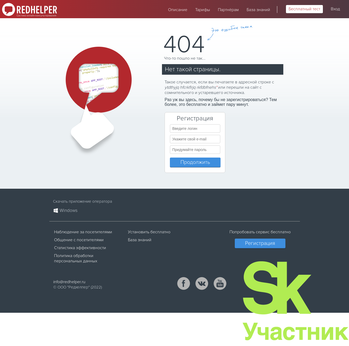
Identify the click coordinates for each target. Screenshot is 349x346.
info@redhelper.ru (69, 282)
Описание (177, 9)
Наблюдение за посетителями (83, 232)
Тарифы (202, 9)
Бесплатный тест (304, 9)
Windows (69, 210)
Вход (335, 9)
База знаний (258, 9)
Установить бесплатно (149, 232)
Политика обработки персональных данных (75, 258)
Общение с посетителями (79, 240)
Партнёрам (228, 9)
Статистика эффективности (80, 247)
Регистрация (260, 243)
